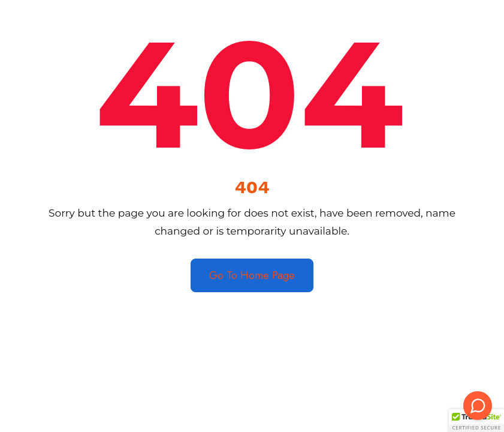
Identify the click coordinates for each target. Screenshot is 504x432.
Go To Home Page (252, 275)
